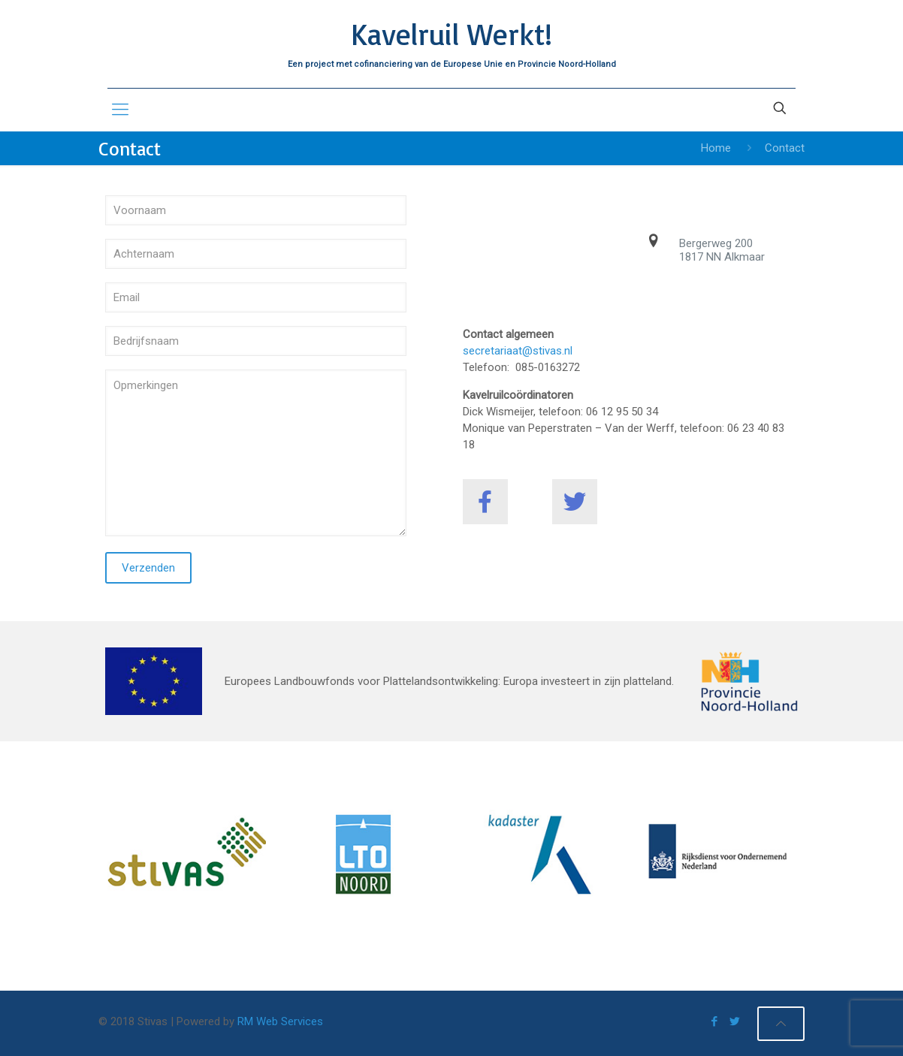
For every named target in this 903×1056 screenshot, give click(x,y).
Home (716, 148)
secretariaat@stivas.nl (517, 351)
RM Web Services (280, 1021)
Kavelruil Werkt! (451, 34)
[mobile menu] (120, 109)
